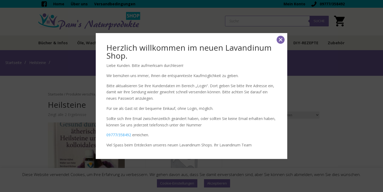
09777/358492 (118, 134)
